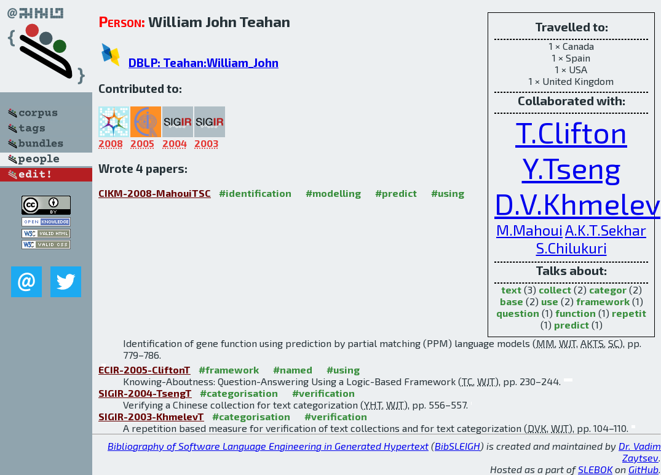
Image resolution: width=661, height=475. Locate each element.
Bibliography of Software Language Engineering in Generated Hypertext (268, 446)
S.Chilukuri (571, 248)
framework (603, 301)
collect (555, 289)
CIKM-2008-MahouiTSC (154, 193)
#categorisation (239, 393)
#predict (396, 193)
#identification (255, 193)
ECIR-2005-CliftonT (144, 369)
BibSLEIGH (457, 446)
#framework (229, 369)
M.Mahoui (529, 230)
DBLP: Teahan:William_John (204, 62)
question (517, 313)
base (511, 301)
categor (608, 289)
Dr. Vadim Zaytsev (640, 451)
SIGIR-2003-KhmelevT (151, 416)
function (575, 313)
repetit (629, 313)
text (511, 289)
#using (447, 193)
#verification (323, 393)
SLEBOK (595, 469)
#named (292, 369)
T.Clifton (571, 132)
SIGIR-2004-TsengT (145, 393)
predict (571, 324)
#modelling (333, 193)
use (549, 301)
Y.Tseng (571, 167)
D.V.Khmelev (577, 203)
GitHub (643, 469)
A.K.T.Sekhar (605, 230)
